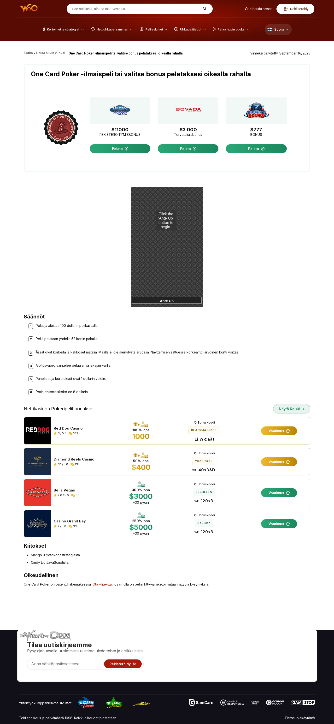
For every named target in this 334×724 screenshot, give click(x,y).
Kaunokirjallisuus (302, 664)
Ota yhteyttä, (103, 584)
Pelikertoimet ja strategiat (224, 643)
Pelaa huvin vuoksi (219, 664)
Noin (259, 643)
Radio (260, 671)
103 (73, 433)
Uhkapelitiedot (215, 657)
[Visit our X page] (33, 677)
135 (75, 464)
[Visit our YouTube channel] (23, 677)
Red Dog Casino (68, 428)
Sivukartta (297, 657)
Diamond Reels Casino (74, 459)
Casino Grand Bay (70, 521)
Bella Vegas (64, 490)
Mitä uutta (263, 664)
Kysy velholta (214, 678)
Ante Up (167, 301)
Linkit (260, 657)
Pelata (120, 149)
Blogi (293, 650)
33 (75, 495)
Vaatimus (279, 431)
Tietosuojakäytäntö (300, 718)
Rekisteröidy (296, 9)
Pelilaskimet (213, 650)
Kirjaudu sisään (258, 9)
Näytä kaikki (292, 409)
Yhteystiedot (266, 650)
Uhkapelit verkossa (219, 671)
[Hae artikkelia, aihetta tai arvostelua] (135, 9)
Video (294, 643)
